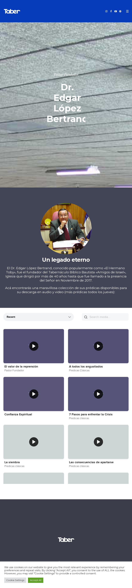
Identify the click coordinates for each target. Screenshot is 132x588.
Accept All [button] (35, 580)
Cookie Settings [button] (15, 580)
